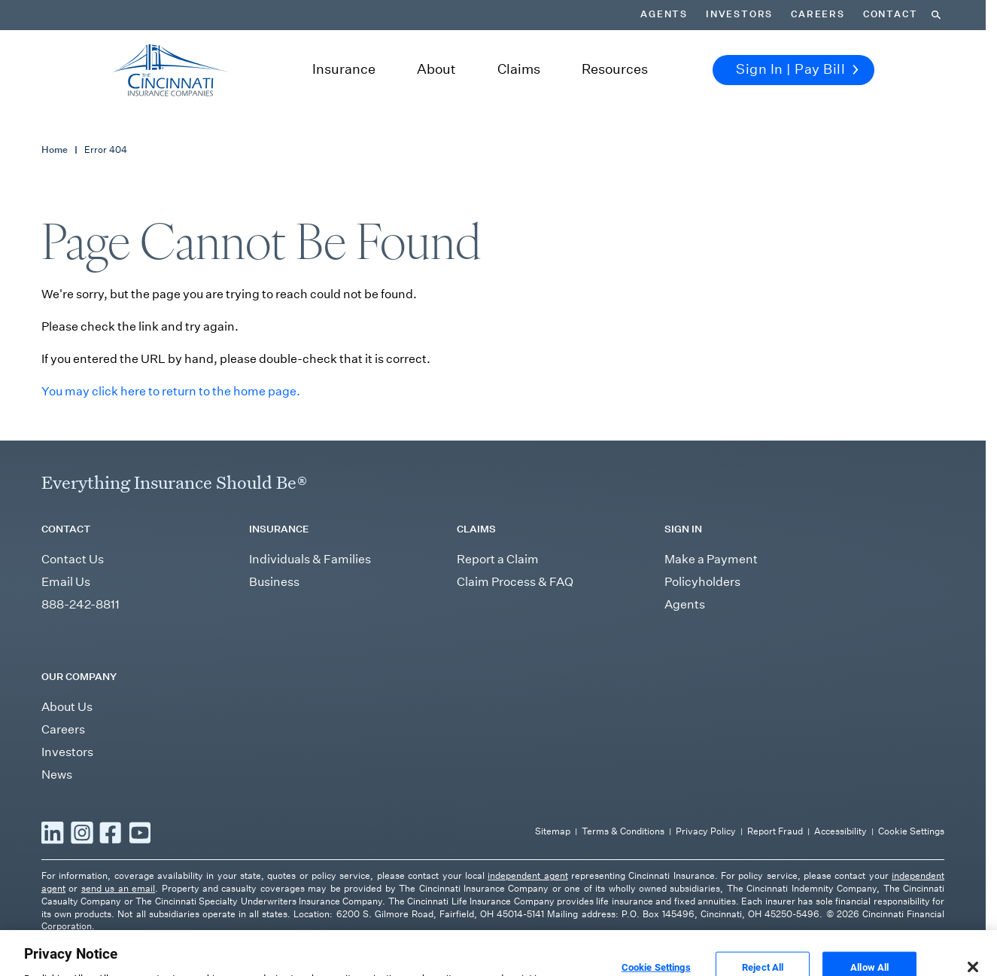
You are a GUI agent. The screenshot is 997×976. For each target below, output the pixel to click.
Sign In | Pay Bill (797, 69)
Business (274, 582)
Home (54, 149)
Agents (664, 14)
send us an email (118, 888)
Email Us (65, 582)
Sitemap (552, 831)
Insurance (343, 69)
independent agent (527, 875)
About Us (67, 707)
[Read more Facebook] (110, 832)
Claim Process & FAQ (515, 582)
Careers (818, 14)
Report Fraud (775, 831)
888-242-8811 (80, 604)
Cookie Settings (911, 831)
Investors (739, 14)
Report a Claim (498, 559)
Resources (615, 69)
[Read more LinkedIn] (52, 832)
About (436, 69)
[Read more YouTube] (140, 832)
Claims (518, 69)
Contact (890, 14)
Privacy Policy (706, 831)
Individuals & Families (310, 559)
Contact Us (72, 559)
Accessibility (840, 831)
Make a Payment (711, 559)
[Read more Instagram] (82, 832)
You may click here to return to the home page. (170, 391)
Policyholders (702, 582)
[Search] (936, 15)
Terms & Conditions (623, 831)
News (56, 774)
